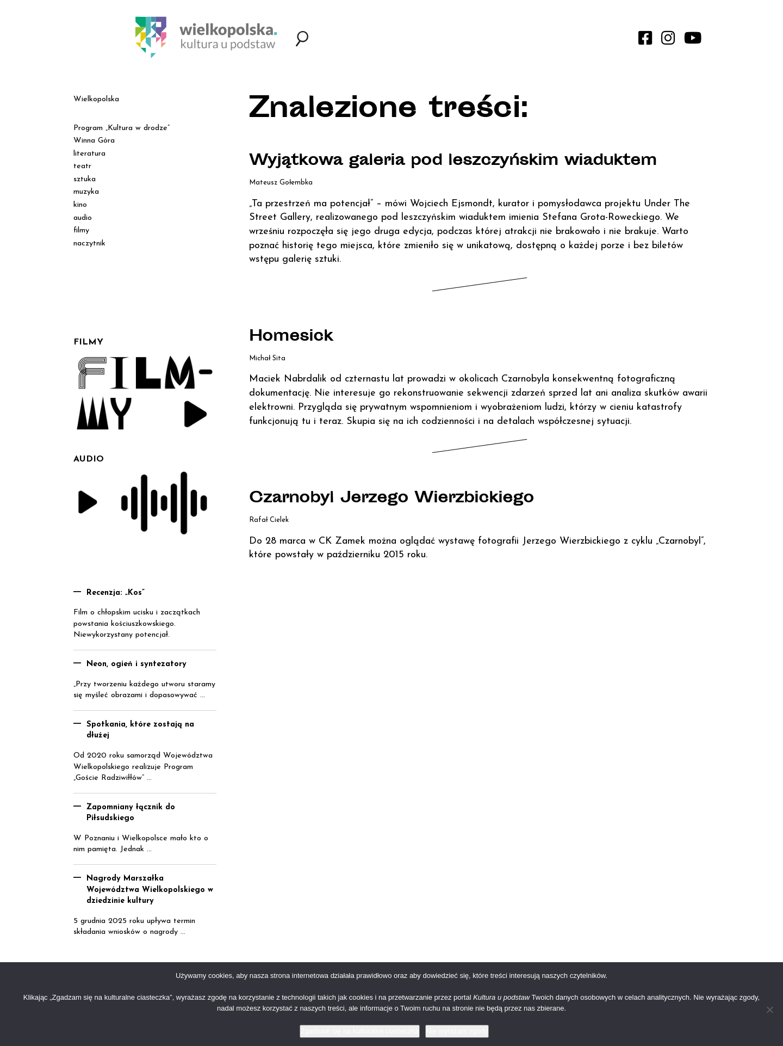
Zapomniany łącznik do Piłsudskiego (130, 813)
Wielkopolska (96, 99)
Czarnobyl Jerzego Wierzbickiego (391, 499)
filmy (81, 230)
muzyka (86, 192)
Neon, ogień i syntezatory (136, 664)
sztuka (84, 179)
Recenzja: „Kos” (115, 593)
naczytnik (89, 243)
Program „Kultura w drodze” (121, 128)
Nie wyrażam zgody (457, 1031)
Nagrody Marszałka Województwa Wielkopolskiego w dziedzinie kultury (149, 890)
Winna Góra (94, 141)
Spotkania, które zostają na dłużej (140, 730)
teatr (82, 166)
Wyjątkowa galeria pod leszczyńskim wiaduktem (453, 161)
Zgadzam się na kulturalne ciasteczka (360, 1031)
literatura (89, 154)
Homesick (291, 337)
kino (80, 205)
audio (82, 218)
